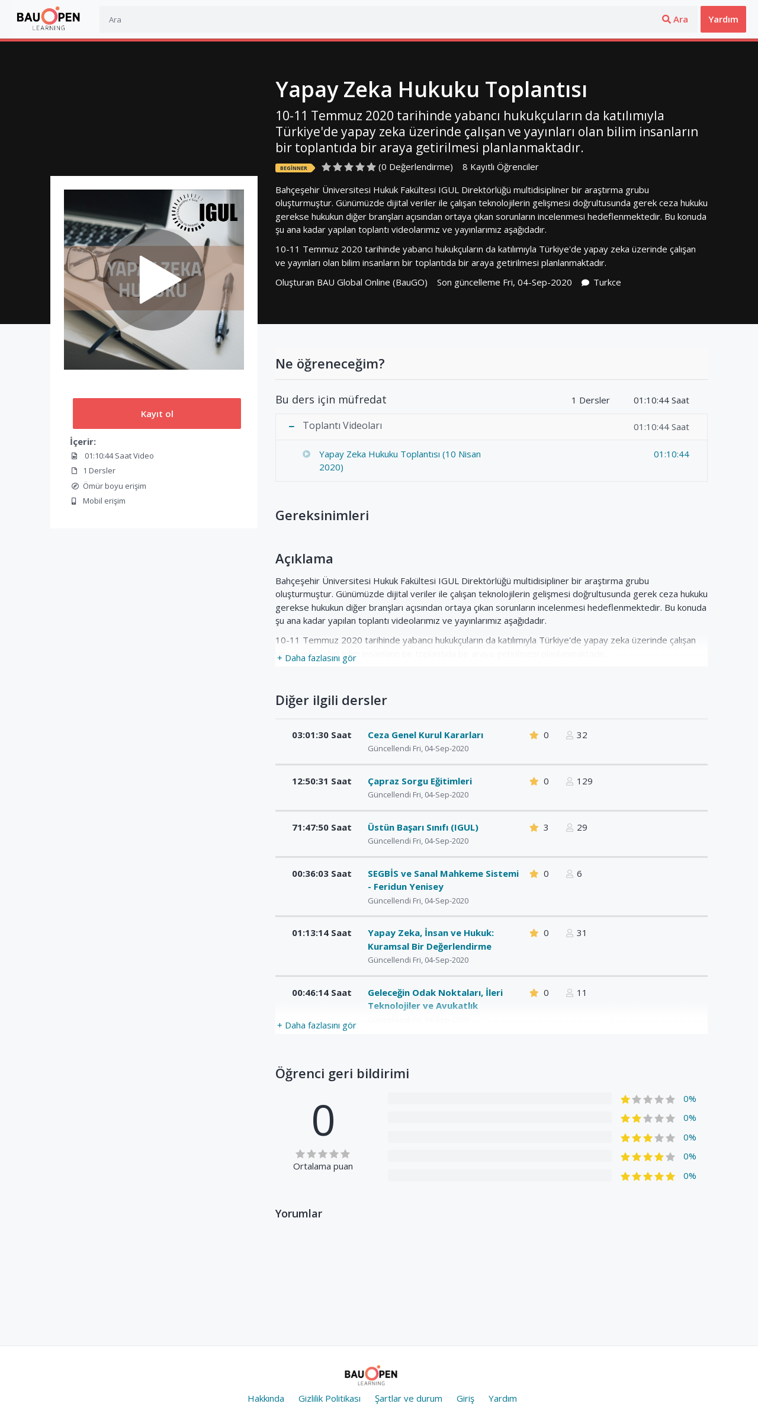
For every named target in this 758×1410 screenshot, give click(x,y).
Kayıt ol (157, 413)
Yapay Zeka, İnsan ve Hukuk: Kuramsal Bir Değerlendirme (431, 939)
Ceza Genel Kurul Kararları (425, 735)
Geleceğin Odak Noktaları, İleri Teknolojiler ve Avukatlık (435, 999)
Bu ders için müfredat (331, 399)
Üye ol (676, 19)
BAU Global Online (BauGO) (372, 282)
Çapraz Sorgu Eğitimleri (420, 781)
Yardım (723, 19)
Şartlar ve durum (408, 1398)
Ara (583, 19)
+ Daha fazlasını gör (316, 658)
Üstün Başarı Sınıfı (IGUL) (423, 827)
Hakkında (266, 1398)
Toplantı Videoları (342, 425)
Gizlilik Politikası (329, 1398)
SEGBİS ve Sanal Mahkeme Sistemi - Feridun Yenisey (443, 880)
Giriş (634, 19)
